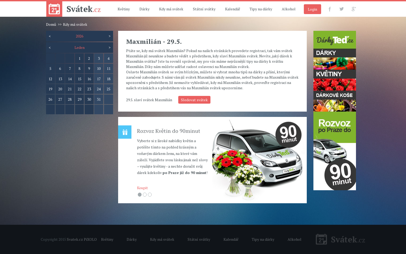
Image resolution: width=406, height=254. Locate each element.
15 (79, 78)
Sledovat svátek (194, 99)
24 (99, 88)
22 (79, 88)
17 (99, 78)
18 (108, 78)
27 (60, 99)
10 (99, 68)
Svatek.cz (75, 239)
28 (70, 99)
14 (70, 78)
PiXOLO (90, 239)
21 (70, 88)
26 (50, 99)
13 (60, 78)
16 (89, 78)
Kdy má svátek (171, 8)
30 (89, 99)
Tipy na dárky (261, 8)
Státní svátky (204, 8)
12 (50, 78)
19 (50, 88)
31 (99, 99)
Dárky (144, 8)
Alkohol (289, 8)
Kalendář (232, 8)
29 (79, 99)
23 (89, 88)
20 (60, 88)
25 (108, 88)
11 (108, 68)
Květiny (124, 8)
